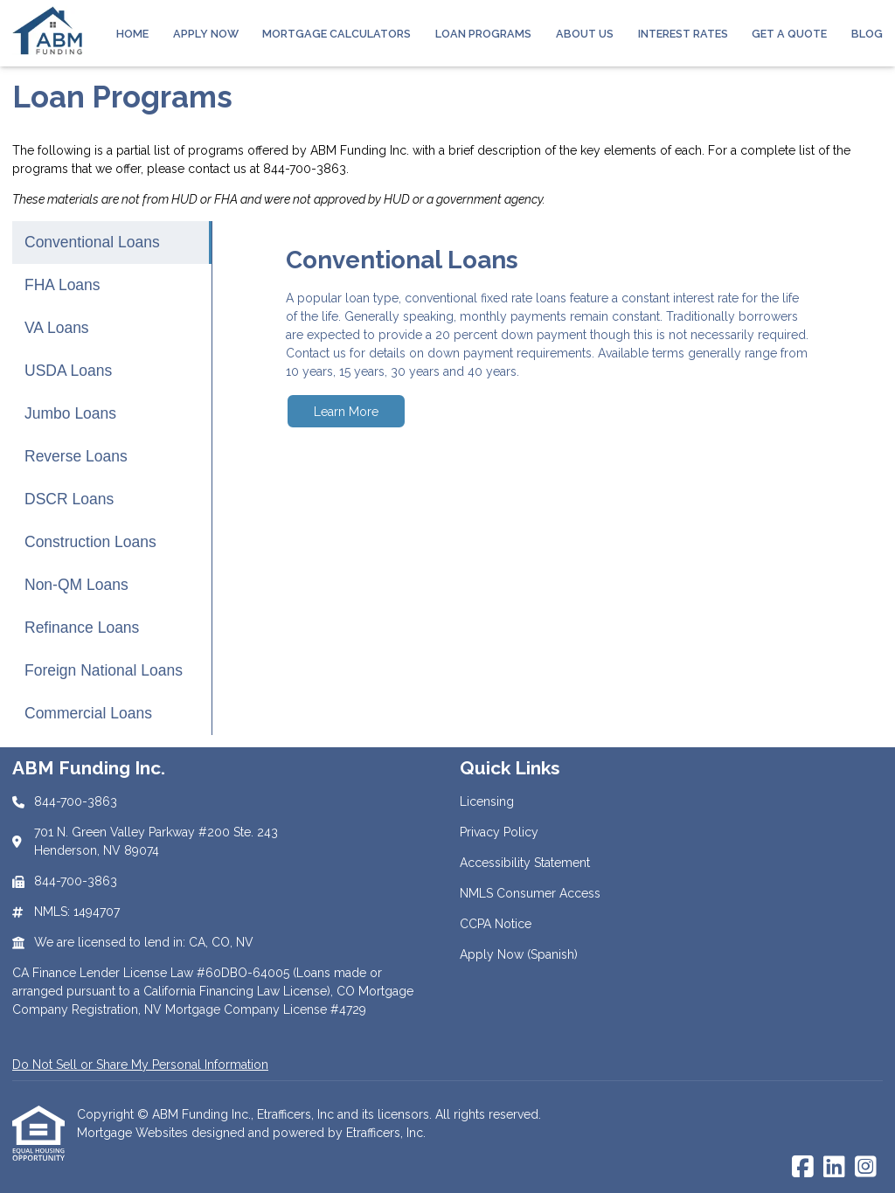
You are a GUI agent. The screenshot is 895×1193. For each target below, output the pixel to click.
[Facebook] (803, 1168)
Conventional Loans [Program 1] (92, 242)
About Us (585, 33)
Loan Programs (483, 33)
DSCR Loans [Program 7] (69, 499)
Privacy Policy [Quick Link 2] (499, 832)
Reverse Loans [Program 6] (76, 456)
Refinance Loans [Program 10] (81, 627)
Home (132, 33)
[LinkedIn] (834, 1168)
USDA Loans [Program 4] (68, 370)
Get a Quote (789, 33)
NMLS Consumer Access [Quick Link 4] (530, 893)
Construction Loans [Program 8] (90, 542)
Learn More (346, 412)
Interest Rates (683, 33)
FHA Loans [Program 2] (62, 285)
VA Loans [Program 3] (56, 327)
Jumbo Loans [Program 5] (70, 413)
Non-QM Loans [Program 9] (76, 584)
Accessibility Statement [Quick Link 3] (525, 863)
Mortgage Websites (134, 1133)
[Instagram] (866, 1168)
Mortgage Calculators (336, 33)
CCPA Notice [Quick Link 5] (495, 924)
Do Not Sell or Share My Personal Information (140, 1065)
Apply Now (206, 33)
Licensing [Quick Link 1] (487, 801)
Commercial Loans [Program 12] (88, 713)
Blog (867, 33)
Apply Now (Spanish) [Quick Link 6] (519, 954)
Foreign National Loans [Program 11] (103, 670)
